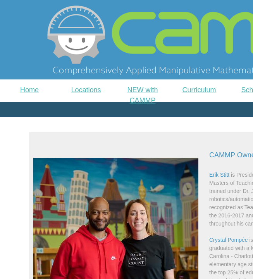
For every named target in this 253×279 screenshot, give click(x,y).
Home (29, 90)
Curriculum (199, 90)
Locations (86, 90)
